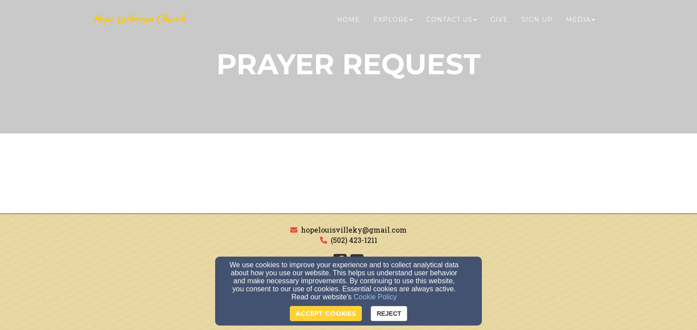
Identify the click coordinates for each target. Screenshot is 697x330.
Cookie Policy (375, 297)
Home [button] (348, 25)
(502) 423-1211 (354, 240)
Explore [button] (393, 25)
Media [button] (580, 25)
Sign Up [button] (537, 25)
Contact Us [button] (451, 25)
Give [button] (499, 25)
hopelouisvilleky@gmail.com (354, 229)
